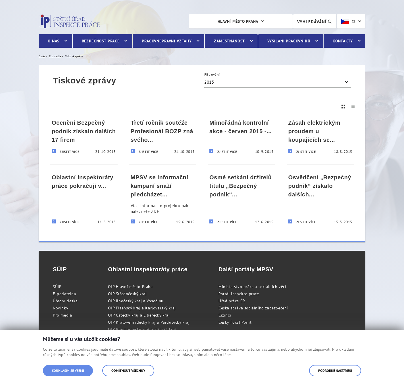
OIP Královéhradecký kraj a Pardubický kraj (148, 322)
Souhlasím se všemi (68, 370)
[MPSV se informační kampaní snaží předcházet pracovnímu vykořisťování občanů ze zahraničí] (162, 199)
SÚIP (57, 286)
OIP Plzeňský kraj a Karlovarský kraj (142, 308)
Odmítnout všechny (128, 370)
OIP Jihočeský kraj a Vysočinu (135, 300)
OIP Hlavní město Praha (130, 286)
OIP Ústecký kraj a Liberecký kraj (139, 315)
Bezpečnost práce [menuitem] (101, 41)
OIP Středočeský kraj (127, 293)
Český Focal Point (234, 322)
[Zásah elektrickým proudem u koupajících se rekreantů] (320, 137)
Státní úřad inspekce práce (69, 21)
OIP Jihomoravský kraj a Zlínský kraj (142, 329)
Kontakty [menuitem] (343, 41)
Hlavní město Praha (238, 21)
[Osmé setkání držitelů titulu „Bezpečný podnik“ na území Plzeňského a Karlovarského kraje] (241, 199)
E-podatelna (64, 293)
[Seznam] (353, 106)
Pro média (62, 315)
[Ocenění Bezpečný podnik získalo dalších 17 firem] (83, 137)
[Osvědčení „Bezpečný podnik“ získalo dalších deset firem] (320, 199)
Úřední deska (65, 300)
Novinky (60, 308)
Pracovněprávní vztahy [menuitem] (167, 41)
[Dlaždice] (343, 106)
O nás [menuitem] (53, 41)
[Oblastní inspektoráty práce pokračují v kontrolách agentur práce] (83, 199)
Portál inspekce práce (238, 293)
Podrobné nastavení (335, 370)
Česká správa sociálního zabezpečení (253, 308)
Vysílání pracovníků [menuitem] (289, 41)
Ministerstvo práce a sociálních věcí (252, 286)
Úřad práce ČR (231, 300)
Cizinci (224, 315)
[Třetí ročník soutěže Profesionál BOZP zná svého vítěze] (162, 137)
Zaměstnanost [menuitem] (229, 41)
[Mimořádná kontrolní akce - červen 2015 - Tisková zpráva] (241, 137)
